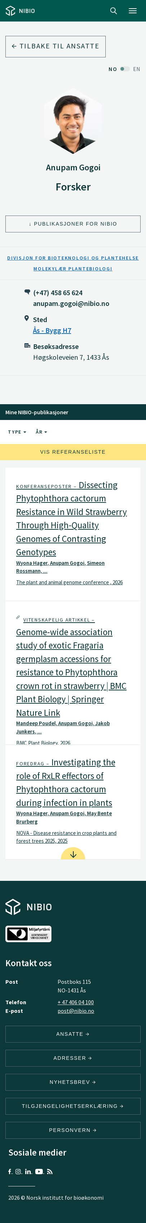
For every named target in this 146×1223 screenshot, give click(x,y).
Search (113, 11)
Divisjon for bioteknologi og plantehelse (73, 258)
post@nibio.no (76, 1010)
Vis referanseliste (73, 452)
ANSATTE (73, 1034)
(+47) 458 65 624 (57, 292)
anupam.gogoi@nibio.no (71, 303)
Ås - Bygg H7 (52, 330)
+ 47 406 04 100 (76, 1002)
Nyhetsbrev (73, 1082)
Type (17, 432)
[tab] (73, 534)
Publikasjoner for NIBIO (75, 224)
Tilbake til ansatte (56, 45)
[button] (73, 534)
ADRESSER (73, 1058)
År (41, 432)
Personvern (73, 1130)
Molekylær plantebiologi (72, 268)
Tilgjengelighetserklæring (73, 1106)
